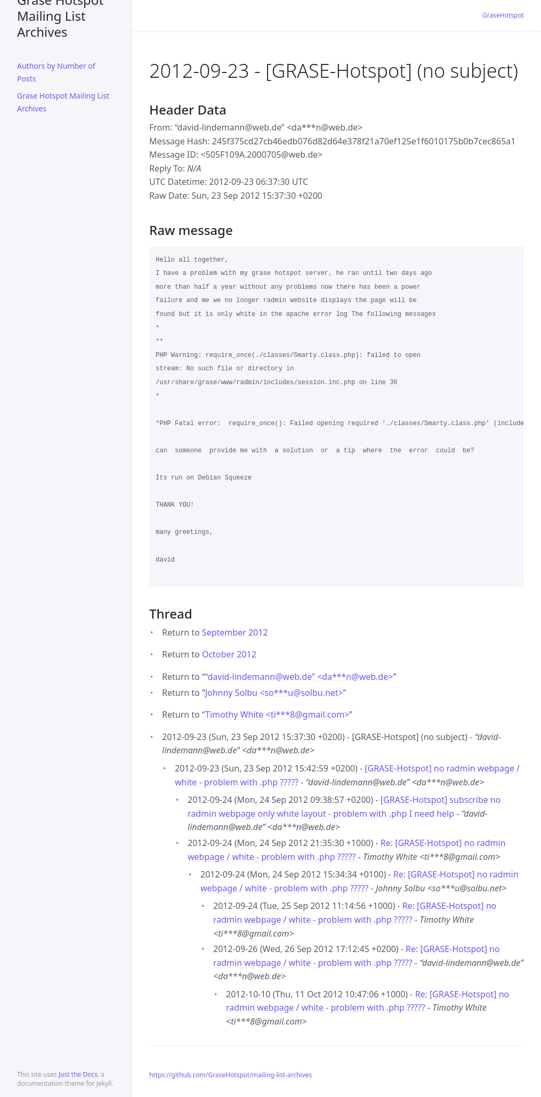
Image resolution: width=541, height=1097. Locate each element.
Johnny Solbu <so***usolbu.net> (274, 692)
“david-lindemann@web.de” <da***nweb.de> (299, 676)
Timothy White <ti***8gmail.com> (277, 714)
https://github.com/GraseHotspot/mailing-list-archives (230, 1074)
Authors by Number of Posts (56, 72)
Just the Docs (78, 1074)
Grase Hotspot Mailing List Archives (60, 15)
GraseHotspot (503, 15)
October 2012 (229, 654)
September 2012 (235, 632)
